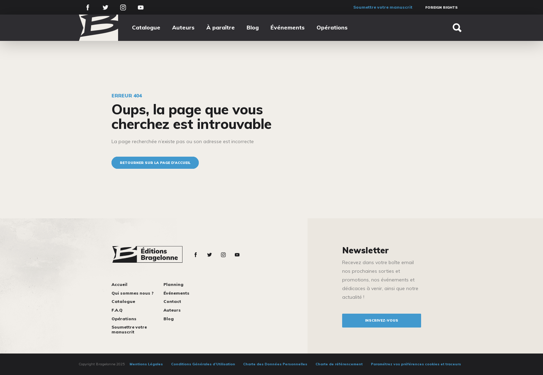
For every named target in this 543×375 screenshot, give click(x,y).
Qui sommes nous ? (132, 293)
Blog (253, 27)
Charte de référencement (339, 364)
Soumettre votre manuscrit (382, 7)
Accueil (119, 284)
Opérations (332, 27)
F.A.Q (117, 310)
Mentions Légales (146, 364)
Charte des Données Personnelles (275, 364)
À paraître (220, 27)
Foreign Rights (441, 7)
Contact (172, 301)
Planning (173, 284)
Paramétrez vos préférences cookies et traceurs (416, 364)
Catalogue (146, 27)
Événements (287, 27)
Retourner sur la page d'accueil (155, 162)
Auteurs (183, 27)
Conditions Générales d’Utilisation (203, 364)
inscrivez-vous (381, 320)
